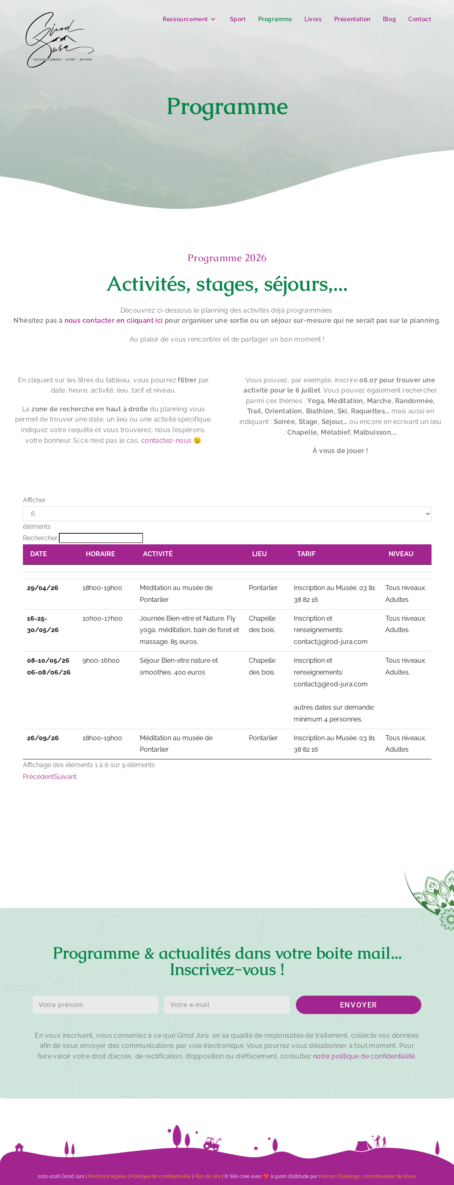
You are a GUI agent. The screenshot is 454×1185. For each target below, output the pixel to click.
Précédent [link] (38, 777)
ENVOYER (359, 1005)
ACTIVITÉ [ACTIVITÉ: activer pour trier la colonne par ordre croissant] (158, 554)
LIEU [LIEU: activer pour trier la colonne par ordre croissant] (259, 554)
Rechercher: (83, 538)
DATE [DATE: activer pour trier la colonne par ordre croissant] (38, 554)
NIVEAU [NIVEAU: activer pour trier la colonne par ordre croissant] (401, 554)
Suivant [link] (65, 777)
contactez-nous (166, 440)
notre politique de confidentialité (364, 1056)
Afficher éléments (227, 513)
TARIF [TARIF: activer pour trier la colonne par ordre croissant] (306, 554)
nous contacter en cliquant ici (114, 320)
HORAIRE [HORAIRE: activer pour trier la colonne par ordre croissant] (100, 554)
